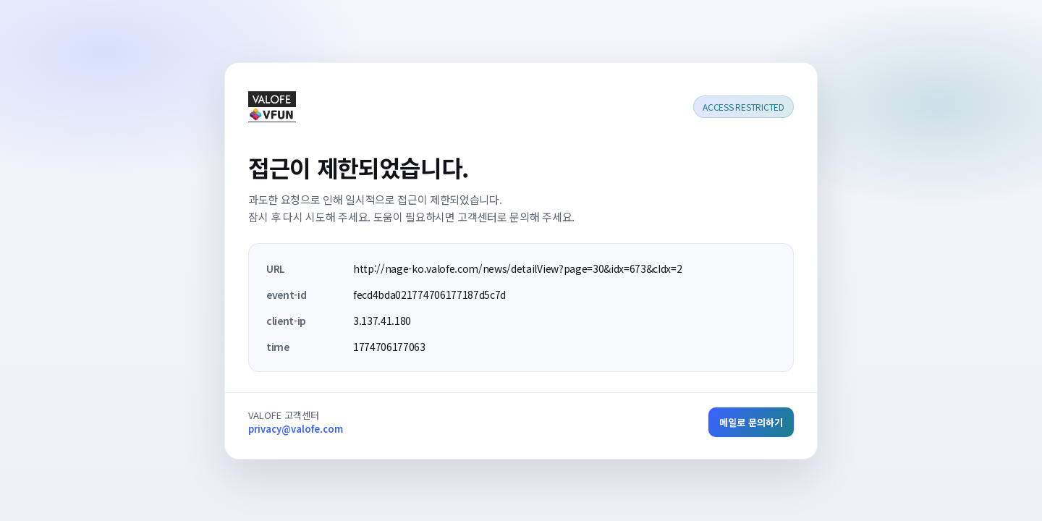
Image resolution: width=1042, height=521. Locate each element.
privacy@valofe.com (295, 429)
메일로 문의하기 (751, 422)
